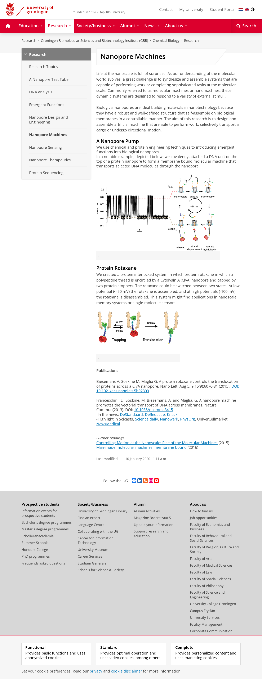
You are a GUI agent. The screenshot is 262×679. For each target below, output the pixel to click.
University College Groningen (213, 604)
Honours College (35, 549)
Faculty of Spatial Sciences (210, 579)
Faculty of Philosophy (206, 586)
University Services (205, 617)
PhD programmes (36, 556)
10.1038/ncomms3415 (153, 409)
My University (191, 9)
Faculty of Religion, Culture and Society (214, 549)
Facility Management (206, 624)
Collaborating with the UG (98, 531)
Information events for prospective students (39, 513)
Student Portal (222, 9)
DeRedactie (155, 414)
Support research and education (151, 533)
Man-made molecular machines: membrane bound (141, 447)
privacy (96, 671)
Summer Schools (35, 542)
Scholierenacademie (38, 536)
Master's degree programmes (45, 529)
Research (29, 40)
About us (198, 504)
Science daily (146, 419)
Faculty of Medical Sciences (211, 565)
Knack (172, 414)
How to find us (201, 511)
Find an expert (89, 518)
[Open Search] (246, 26)
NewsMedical (108, 423)
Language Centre (91, 524)
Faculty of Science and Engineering (207, 594)
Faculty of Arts (201, 558)
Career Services (90, 556)
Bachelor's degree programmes (47, 522)
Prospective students (40, 504)
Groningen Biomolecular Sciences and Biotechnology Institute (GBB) (94, 40)
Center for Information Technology (96, 540)
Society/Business (93, 504)
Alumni (140, 504)
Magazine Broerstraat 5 (152, 518)
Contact (166, 9)
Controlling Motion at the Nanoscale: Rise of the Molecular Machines (157, 442)
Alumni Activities (147, 511)
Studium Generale (92, 563)
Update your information (153, 524)
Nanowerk (169, 419)
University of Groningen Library (102, 511)
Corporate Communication (211, 631)
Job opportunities (204, 518)
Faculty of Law (201, 572)
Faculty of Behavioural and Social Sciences (211, 538)
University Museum (93, 549)
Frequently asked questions (43, 563)
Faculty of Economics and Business (210, 527)
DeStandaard (131, 414)
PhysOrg (187, 419)
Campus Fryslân (202, 610)
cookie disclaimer (126, 671)
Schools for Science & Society (101, 570)
